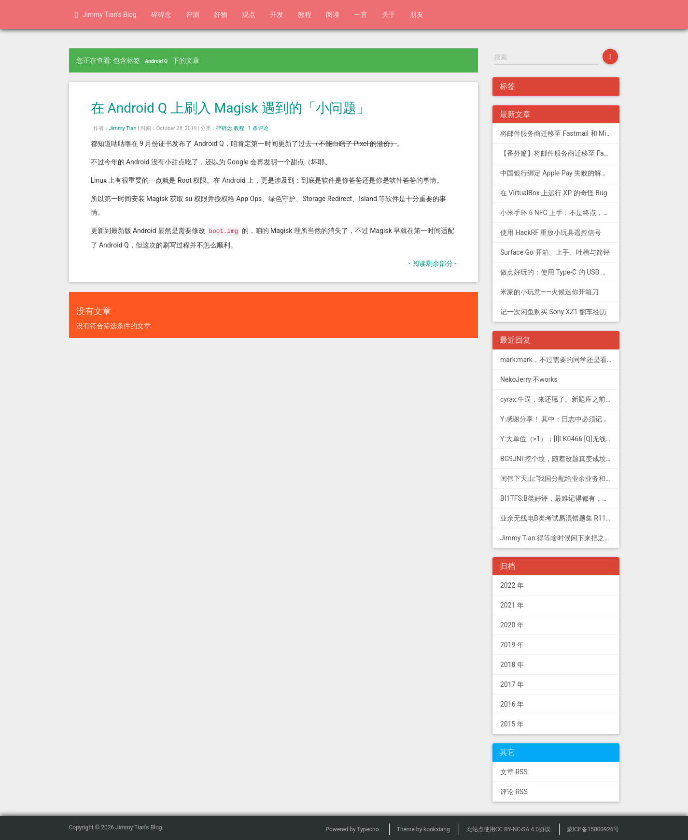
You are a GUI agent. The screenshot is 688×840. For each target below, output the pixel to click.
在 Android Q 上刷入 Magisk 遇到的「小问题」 (230, 108)
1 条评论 (258, 128)
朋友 (416, 14)
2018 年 (512, 664)
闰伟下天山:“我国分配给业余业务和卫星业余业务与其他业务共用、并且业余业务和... (559, 478)
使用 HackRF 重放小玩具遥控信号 (550, 232)
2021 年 (512, 605)
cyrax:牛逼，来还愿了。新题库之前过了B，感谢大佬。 (559, 399)
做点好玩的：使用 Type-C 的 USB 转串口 (559, 272)
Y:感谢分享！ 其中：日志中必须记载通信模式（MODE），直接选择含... (559, 419)
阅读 (332, 14)
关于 (388, 14)
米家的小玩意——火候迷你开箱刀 (549, 292)
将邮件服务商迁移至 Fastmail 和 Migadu (559, 133)
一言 (360, 14)
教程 (304, 14)
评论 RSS (514, 792)
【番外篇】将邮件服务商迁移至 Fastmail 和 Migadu (559, 153)
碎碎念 (161, 14)
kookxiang (436, 829)
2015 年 (512, 724)
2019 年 (512, 645)
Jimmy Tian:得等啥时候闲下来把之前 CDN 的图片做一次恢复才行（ (559, 538)
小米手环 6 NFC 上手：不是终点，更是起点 (559, 213)
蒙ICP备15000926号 (593, 829)
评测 (192, 14)
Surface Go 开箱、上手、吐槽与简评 (555, 252)
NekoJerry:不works (529, 379)
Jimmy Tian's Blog (106, 15)
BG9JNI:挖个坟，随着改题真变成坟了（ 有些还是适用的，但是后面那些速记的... (559, 459)
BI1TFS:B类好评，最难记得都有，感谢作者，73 (559, 498)
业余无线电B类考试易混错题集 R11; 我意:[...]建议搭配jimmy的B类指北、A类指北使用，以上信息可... (559, 518)
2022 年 (512, 585)
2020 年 (512, 625)
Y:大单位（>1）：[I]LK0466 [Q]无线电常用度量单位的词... (559, 439)
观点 (248, 14)
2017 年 (512, 684)
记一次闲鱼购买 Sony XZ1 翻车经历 (553, 312)
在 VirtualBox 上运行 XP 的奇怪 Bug (553, 193)
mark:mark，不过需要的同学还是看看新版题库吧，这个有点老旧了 (559, 359)
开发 (276, 14)
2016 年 (512, 704)
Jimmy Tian (123, 128)
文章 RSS (514, 772)
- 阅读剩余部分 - (432, 263)
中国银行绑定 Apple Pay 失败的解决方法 (559, 173)
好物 (220, 14)
